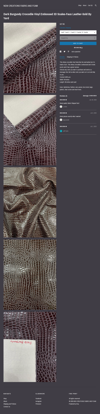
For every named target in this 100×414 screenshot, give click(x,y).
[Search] (95, 6)
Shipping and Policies (10, 404)
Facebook (38, 398)
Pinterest (38, 404)
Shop (79, 5)
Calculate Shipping (65, 28)
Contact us (7, 407)
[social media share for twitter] (65, 52)
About (84, 5)
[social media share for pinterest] (69, 52)
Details (62, 57)
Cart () (90, 5)
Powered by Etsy (74, 404)
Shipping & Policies (72, 57)
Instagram (39, 401)
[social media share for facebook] (61, 52)
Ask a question (76, 52)
